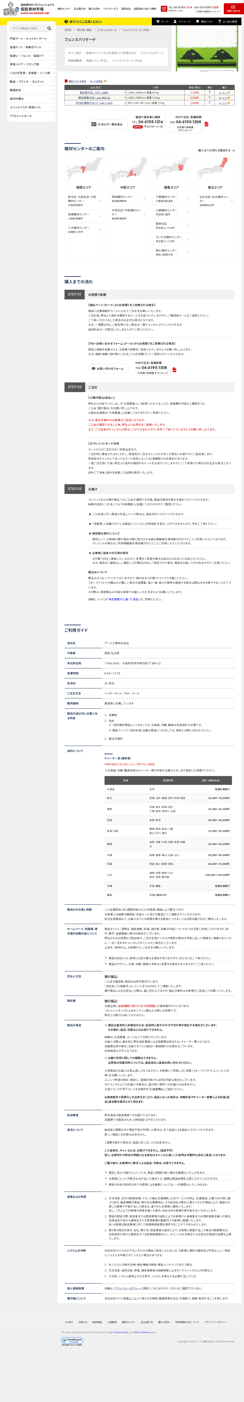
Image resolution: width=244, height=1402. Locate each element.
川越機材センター (166, 212)
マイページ (185, 21)
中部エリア (127, 187)
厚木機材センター (166, 252)
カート (164, 21)
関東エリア (171, 187)
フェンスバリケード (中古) (136, 29)
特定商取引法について (187, 1322)
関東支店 (165, 225)
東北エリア (215, 187)
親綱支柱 (15, 90)
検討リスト (207, 21)
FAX (186, 126)
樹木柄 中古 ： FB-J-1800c (94, 92)
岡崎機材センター (122, 199)
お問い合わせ (233, 11)
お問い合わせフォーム (110, 368)
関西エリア (83, 187)
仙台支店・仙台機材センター (214, 201)
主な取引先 (80, 8)
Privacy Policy (121, 1332)
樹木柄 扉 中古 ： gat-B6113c (94, 97)
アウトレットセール (21, 116)
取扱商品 (97, 1322)
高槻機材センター (79, 216)
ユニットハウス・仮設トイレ (25, 107)
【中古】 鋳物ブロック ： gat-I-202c (94, 103)
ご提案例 (112, 1322)
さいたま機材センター (169, 239)
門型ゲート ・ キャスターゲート (28, 38)
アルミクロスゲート (152, 53)
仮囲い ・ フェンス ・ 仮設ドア (27, 56)
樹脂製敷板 (75, 60)
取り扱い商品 (84, 29)
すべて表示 (74, 53)
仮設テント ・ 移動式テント (25, 47)
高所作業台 (17, 99)
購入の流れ (94, 8)
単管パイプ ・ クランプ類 (24, 64)
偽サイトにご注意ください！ (86, 21)
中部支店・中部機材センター (126, 214)
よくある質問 (230, 21)
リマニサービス (110, 8)
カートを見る (96, 81)
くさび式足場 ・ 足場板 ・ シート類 (30, 73)
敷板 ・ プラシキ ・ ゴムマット (27, 81)
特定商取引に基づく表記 (123, 599)
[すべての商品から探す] (31, 28)
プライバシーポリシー (127, 1288)
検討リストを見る (77, 81)
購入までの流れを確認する (214, 150)
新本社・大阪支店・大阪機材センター (82, 201)
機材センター (64, 8)
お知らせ (82, 1322)
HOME (68, 29)
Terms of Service (141, 1332)
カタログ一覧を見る (110, 124)
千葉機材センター (166, 199)
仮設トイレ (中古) (97, 60)
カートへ (223, 92)
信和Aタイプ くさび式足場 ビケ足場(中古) (111, 53)
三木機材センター (79, 230)
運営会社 (126, 8)
